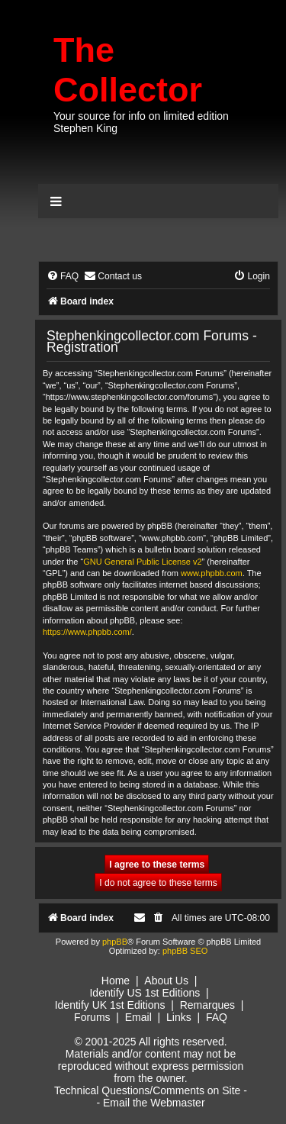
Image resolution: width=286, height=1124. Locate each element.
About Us (166, 980)
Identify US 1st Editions (144, 993)
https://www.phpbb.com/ (87, 631)
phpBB (114, 941)
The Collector (127, 70)
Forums (92, 1017)
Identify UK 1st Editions (110, 1005)
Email (138, 1017)
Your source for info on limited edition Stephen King (141, 122)
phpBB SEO (184, 950)
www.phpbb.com (212, 573)
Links (178, 1017)
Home (115, 980)
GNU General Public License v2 (142, 561)
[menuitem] (63, 276)
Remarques (207, 1005)
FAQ (216, 1017)
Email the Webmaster (154, 1103)
